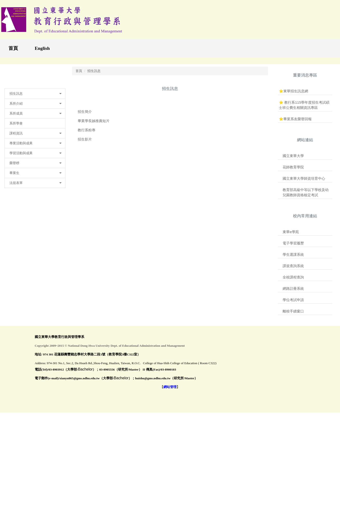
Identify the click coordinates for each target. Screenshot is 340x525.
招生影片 (85, 226)
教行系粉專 (86, 216)
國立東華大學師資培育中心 (304, 265)
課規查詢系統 (293, 352)
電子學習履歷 (293, 330)
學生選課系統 (293, 341)
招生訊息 (94, 157)
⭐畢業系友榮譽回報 (295, 205)
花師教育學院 (293, 254)
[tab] (258, 142)
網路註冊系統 (293, 375)
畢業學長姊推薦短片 (94, 207)
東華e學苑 (291, 318)
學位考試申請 (293, 386)
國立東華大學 (293, 242)
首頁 (13, 48)
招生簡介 (85, 198)
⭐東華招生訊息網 (293, 177)
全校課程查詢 (293, 364)
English (42, 48)
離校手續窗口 (293, 398)
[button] (35, 180)
